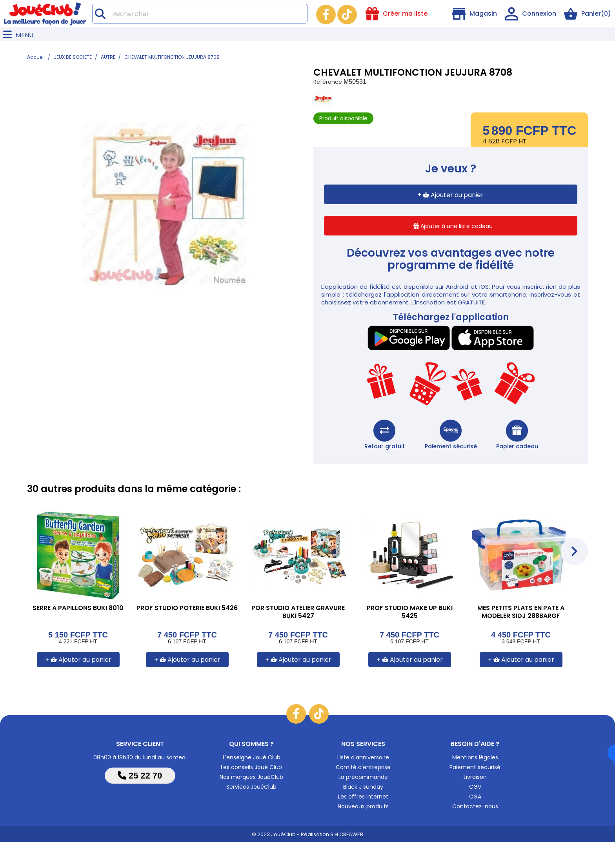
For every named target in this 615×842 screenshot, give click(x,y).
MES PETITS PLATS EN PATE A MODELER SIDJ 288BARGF (520, 612)
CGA (475, 796)
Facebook (326, 14)
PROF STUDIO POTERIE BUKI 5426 (187, 608)
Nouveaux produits (363, 806)
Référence (327, 82)
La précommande (363, 777)
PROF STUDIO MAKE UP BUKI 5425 (410, 612)
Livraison (475, 777)
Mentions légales (475, 757)
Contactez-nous (475, 806)
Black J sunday (363, 787)
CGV (475, 787)
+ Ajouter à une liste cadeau (450, 226)
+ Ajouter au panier (450, 194)
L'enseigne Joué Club (251, 757)
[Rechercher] (200, 14)
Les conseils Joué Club (251, 767)
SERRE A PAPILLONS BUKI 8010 (78, 608)
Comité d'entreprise (363, 767)
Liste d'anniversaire (363, 757)
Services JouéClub (251, 787)
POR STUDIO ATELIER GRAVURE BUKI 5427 (298, 612)
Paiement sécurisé (474, 767)
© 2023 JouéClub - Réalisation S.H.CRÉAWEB (307, 834)
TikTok (347, 14)
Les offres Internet (363, 796)
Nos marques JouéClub (251, 777)
